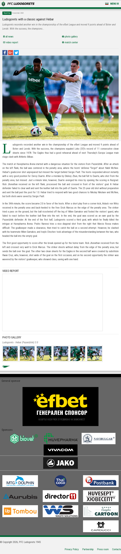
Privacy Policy (72, 549)
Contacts (116, 549)
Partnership (88, 549)
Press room (103, 549)
